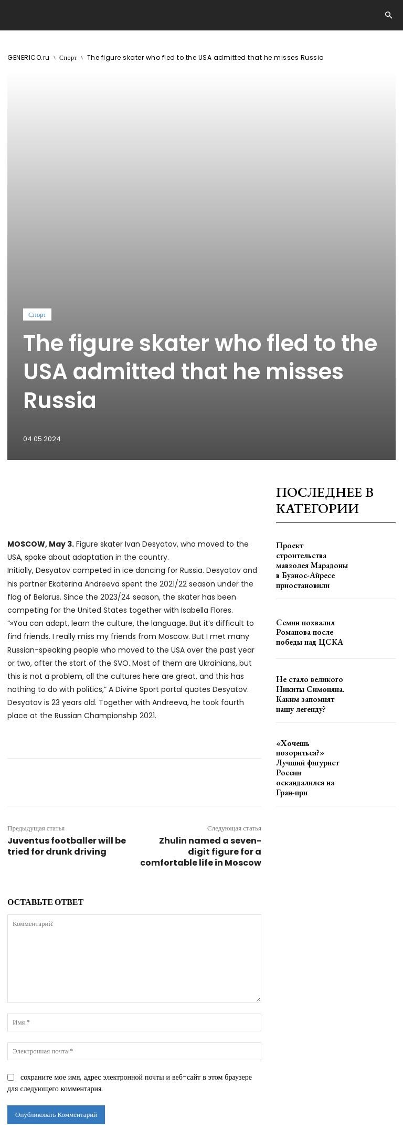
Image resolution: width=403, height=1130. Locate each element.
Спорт (68, 57)
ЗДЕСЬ (102, 1073)
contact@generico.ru (213, 1073)
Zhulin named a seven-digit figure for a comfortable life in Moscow (200, 682)
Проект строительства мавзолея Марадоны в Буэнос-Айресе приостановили (307, 389)
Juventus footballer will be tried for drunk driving (66, 676)
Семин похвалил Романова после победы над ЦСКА (313, 449)
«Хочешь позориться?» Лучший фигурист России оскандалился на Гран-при (311, 569)
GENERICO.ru (28, 57)
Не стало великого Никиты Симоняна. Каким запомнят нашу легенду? (313, 509)
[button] (388, 15)
